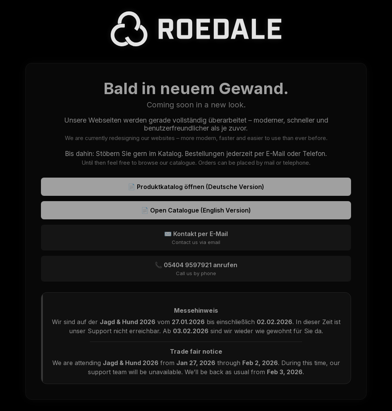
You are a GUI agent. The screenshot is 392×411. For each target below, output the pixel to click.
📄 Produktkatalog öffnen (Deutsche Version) (196, 187)
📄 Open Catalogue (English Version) (196, 210)
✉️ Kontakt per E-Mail (196, 237)
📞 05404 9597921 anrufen (196, 268)
